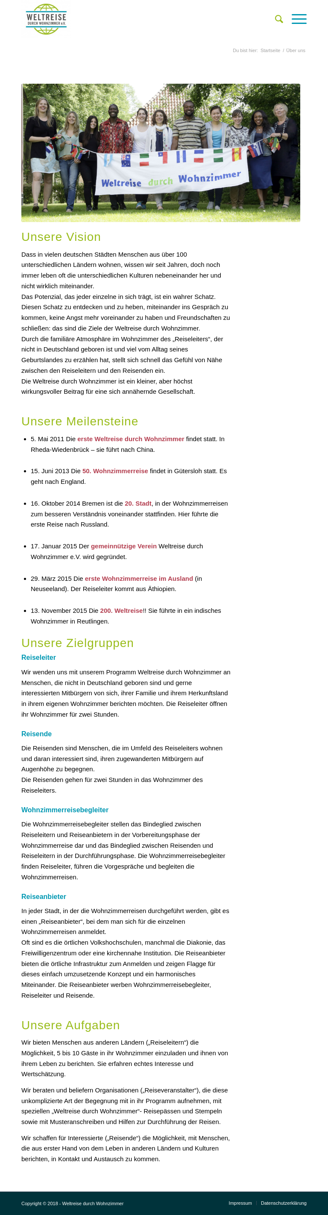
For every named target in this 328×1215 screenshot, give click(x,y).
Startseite (270, 50)
